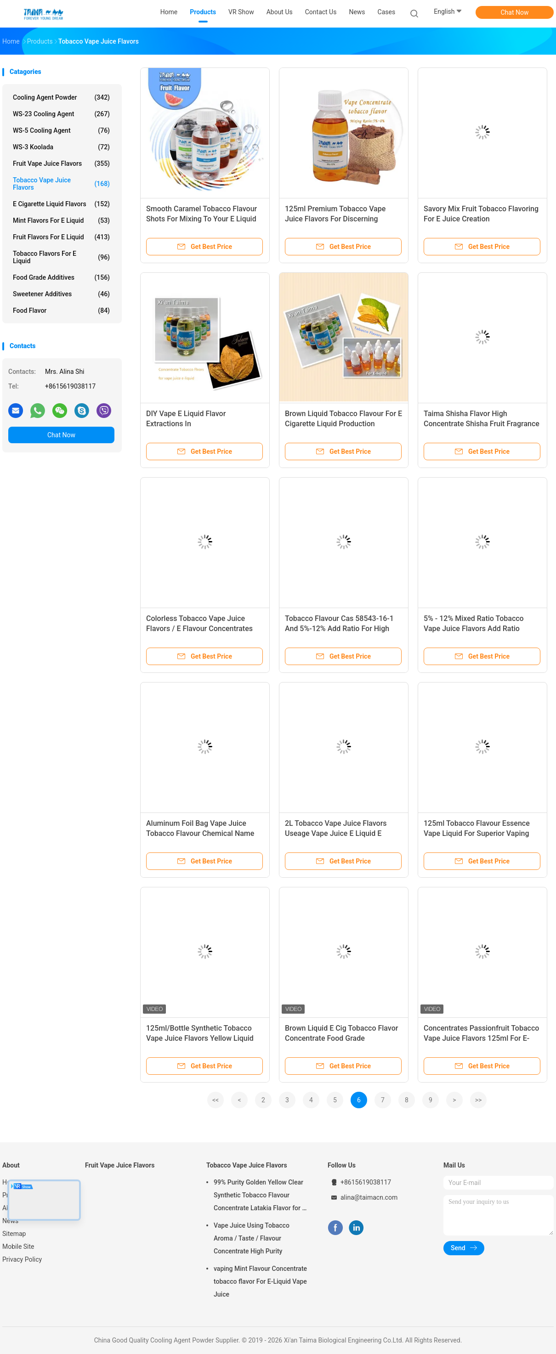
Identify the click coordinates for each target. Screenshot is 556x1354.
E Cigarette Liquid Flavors (61, 204)
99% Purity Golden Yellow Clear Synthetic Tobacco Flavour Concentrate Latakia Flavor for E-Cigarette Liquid (261, 1196)
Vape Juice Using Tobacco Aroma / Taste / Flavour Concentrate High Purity (251, 1238)
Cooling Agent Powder (61, 97)
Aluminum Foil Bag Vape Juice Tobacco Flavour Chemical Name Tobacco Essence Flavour (200, 833)
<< (215, 1100)
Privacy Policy (22, 1259)
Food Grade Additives (61, 277)
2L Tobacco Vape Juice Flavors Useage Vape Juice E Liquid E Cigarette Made (336, 833)
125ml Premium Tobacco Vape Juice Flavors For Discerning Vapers (335, 218)
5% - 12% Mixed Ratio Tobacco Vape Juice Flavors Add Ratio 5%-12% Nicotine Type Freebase (476, 628)
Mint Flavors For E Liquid (61, 220)
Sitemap (14, 1233)
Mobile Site (18, 1246)
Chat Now (515, 12)
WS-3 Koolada (61, 147)
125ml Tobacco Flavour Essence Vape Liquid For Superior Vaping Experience (477, 833)
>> (478, 1100)
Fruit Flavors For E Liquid (61, 237)
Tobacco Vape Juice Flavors (61, 183)
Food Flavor (61, 310)
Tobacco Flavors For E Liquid (61, 257)
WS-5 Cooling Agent (61, 130)
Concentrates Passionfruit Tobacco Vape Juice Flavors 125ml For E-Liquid (481, 1038)
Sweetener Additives (61, 294)
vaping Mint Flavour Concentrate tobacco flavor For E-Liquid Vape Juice (260, 1281)
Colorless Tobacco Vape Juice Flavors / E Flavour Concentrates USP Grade (199, 628)
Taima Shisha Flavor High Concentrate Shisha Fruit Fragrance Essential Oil (481, 423)
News (10, 1220)
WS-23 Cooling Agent (61, 113)
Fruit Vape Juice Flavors (61, 163)
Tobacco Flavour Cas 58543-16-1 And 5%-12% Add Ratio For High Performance (339, 628)
